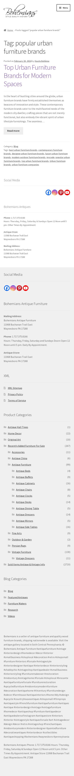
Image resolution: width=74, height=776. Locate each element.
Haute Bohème (42, 61)
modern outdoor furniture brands (28, 157)
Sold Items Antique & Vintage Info (26, 564)
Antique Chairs (24, 489)
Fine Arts (17, 533)
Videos (11, 616)
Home (10, 30)
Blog (16, 146)
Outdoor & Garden (22, 539)
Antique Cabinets (25, 483)
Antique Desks (23, 502)
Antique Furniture (21, 464)
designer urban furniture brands (28, 153)
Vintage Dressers (25, 558)
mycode (50, 157)
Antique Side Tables (26, 527)
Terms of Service (17, 400)
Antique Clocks (24, 495)
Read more (13, 130)
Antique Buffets (24, 477)
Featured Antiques (18, 597)
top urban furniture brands (35, 161)
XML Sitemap (15, 388)
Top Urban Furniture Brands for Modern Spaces (30, 75)
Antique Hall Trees (18, 427)
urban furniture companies (25, 164)
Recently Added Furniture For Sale (26, 445)
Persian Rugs (19, 545)
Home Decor (15, 433)
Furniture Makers (17, 603)
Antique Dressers (25, 514)
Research (13, 609)
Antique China (19, 458)
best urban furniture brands (23, 150)
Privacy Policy (15, 394)
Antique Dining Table (27, 508)
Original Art (14, 439)
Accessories (18, 452)
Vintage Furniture (21, 552)
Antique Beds (23, 470)
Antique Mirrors (24, 520)
